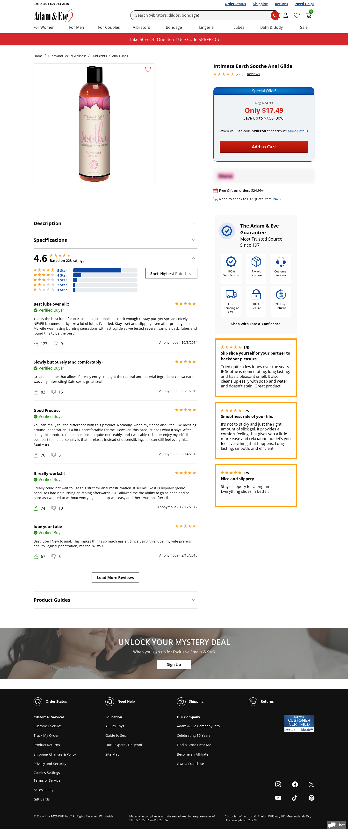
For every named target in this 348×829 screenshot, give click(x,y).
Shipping (260, 3)
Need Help (120, 701)
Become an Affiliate (192, 754)
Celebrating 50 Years (193, 735)
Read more (41, 445)
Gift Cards (42, 799)
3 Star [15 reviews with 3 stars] (62, 280)
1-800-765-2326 (58, 4)
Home (38, 56)
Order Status (235, 3)
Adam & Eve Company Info (198, 726)
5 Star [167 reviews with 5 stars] (62, 270)
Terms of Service (47, 780)
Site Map (112, 754)
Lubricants (99, 56)
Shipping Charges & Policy (55, 754)
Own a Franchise (190, 763)
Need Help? (304, 3)
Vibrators (141, 27)
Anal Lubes (120, 56)
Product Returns (47, 745)
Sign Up (174, 664)
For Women (44, 27)
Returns (281, 3)
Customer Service (48, 726)
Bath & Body (271, 27)
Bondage (174, 27)
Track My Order (46, 735)
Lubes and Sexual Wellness (67, 56)
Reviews (253, 73)
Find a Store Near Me (194, 745)
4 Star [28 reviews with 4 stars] (62, 275)
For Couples (109, 27)
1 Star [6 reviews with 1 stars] (62, 290)
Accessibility (43, 789)
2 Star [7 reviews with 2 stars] (62, 285)
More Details (298, 131)
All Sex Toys (114, 726)
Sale (304, 27)
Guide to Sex (115, 735)
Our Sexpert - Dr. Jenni (123, 745)
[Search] (205, 15)
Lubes (238, 27)
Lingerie (206, 27)
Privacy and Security (50, 763)
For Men (76, 27)
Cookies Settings (47, 772)
